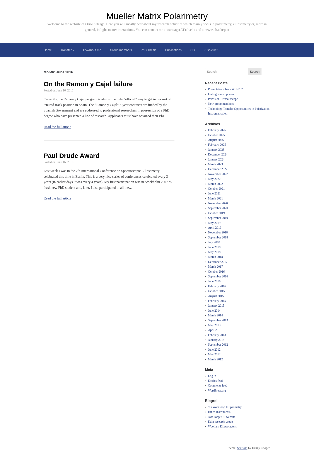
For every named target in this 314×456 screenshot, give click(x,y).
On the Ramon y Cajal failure (88, 84)
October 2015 (216, 291)
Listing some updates (221, 94)
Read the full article (57, 127)
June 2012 (214, 349)
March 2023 (215, 164)
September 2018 (218, 237)
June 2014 (214, 310)
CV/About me (92, 50)
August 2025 (216, 140)
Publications (173, 50)
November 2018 (218, 232)
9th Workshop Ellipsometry (225, 407)
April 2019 (214, 227)
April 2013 (214, 330)
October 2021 (216, 188)
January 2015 (216, 305)
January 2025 (216, 149)
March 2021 (215, 198)
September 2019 (218, 218)
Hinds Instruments (219, 412)
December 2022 (217, 169)
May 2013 (214, 325)
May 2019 (214, 223)
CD (192, 50)
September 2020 (218, 208)
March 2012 (215, 359)
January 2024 (216, 159)
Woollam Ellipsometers (222, 426)
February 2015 (217, 300)
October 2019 (216, 213)
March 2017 (215, 266)
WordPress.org (217, 390)
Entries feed (215, 380)
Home (48, 50)
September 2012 (218, 344)
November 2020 (218, 203)
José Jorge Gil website (221, 417)
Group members (121, 50)
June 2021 (214, 193)
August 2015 (216, 296)
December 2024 (217, 154)
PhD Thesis (148, 50)
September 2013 (218, 320)
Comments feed (217, 385)
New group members (221, 103)
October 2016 (216, 271)
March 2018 (215, 256)
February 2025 (217, 144)
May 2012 (214, 354)
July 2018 (214, 242)
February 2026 (217, 130)
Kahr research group (220, 421)
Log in (212, 376)
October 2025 (216, 135)
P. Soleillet (210, 50)
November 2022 (218, 174)
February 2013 (217, 335)
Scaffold (242, 448)
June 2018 (214, 247)
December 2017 (217, 261)
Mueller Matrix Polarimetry (157, 16)
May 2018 (214, 252)
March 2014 (215, 315)
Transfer (66, 50)
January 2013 (216, 339)
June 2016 (214, 281)
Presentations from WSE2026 (226, 89)
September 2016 (218, 276)
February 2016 (217, 286)
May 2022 (214, 179)
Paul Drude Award (72, 155)
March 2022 (215, 184)
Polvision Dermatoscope (223, 99)
